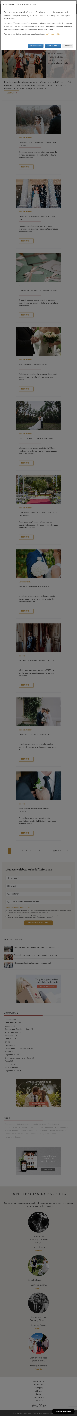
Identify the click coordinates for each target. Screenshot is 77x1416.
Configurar (68, 46)
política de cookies (53, 34)
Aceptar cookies (36, 46)
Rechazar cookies (52, 46)
